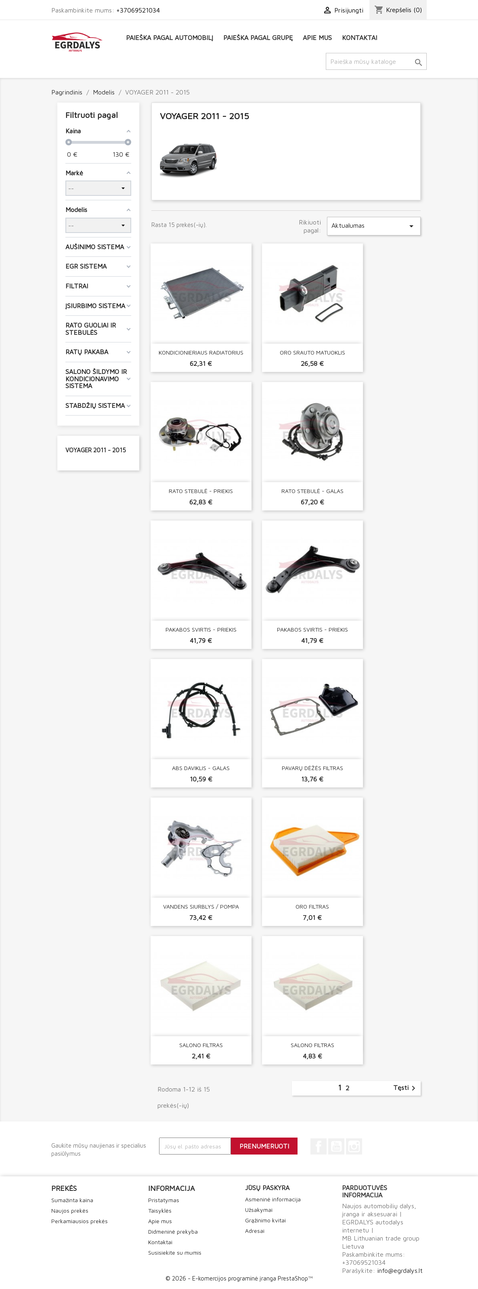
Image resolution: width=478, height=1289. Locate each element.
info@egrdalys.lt (400, 1270)
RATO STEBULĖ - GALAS (312, 490)
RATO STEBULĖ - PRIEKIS (201, 490)
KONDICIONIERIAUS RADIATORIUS (201, 352)
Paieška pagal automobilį (169, 37)
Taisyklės (160, 1210)
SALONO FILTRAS (201, 1044)
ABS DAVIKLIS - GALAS (201, 767)
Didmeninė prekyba (173, 1231)
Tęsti (405, 1088)
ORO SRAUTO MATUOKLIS (312, 352)
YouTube (336, 1146)
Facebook (318, 1146)
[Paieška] (376, 61)
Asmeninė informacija (273, 1199)
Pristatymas (163, 1200)
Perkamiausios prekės (79, 1221)
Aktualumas (373, 226)
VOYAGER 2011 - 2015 (95, 450)
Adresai (254, 1230)
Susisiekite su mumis (174, 1252)
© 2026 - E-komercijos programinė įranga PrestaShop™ (239, 1278)
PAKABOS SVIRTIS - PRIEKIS (201, 629)
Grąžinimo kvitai (265, 1220)
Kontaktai (359, 37)
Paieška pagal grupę (258, 37)
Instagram (354, 1146)
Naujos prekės (69, 1210)
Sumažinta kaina (72, 1200)
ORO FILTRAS (312, 906)
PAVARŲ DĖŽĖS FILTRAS (312, 767)
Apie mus (317, 37)
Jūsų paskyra (267, 1187)
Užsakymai (259, 1209)
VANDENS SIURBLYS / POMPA (201, 906)
